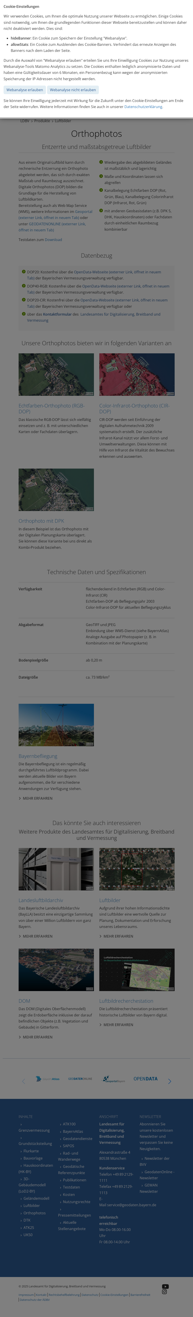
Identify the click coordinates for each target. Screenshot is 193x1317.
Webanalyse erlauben (25, 89)
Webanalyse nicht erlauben (73, 89)
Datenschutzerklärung (143, 106)
